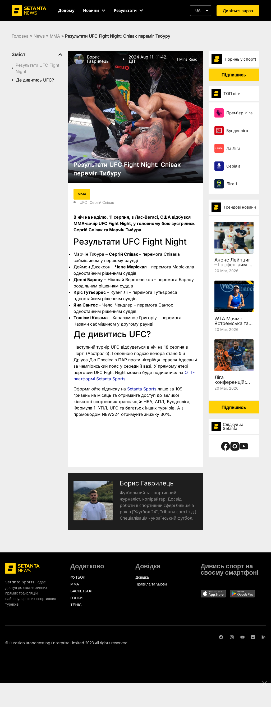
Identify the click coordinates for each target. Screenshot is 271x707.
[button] (200, 10)
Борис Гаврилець (98, 59)
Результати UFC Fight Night (37, 68)
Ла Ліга (233, 148)
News (39, 36)
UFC (83, 202)
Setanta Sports (141, 389)
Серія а (233, 166)
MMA (55, 36)
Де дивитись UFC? (35, 80)
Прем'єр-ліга (239, 112)
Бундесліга (237, 130)
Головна (20, 36)
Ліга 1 (231, 183)
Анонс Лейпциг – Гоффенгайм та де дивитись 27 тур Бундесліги (233, 267)
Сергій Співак (102, 202)
